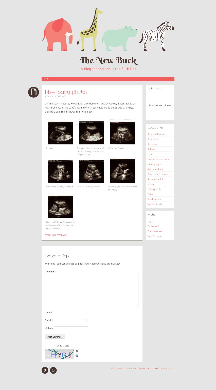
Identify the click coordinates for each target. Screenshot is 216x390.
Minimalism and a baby (158, 159)
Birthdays (152, 149)
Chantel (63, 96)
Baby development (156, 134)
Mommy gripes (155, 164)
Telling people (154, 189)
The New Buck (108, 60)
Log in (150, 221)
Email (48, 320)
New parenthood (155, 169)
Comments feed (155, 231)
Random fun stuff (155, 179)
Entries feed (153, 226)
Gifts (150, 154)
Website (49, 328)
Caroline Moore (167, 368)
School (151, 184)
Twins (150, 194)
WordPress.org (154, 236)
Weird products (155, 204)
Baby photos (153, 139)
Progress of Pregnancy (56, 235)
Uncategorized (154, 199)
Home (45, 78)
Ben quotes (153, 144)
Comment (50, 272)
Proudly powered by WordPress (124, 368)
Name (48, 312)
